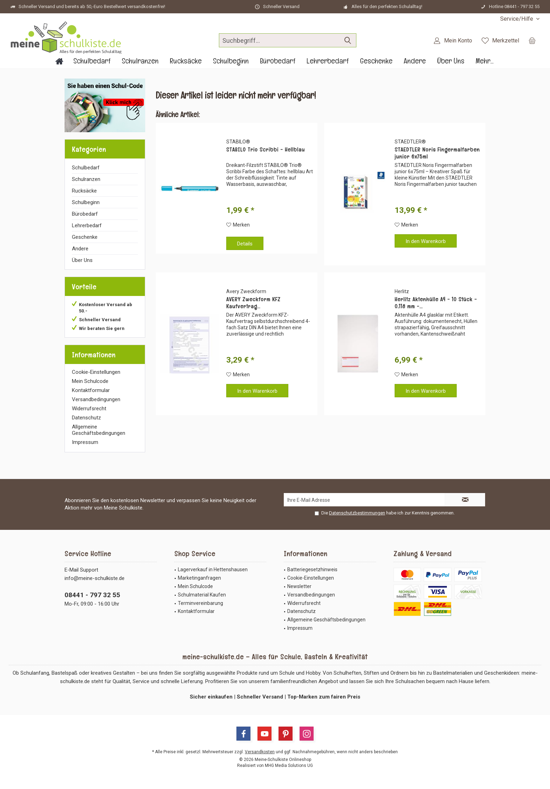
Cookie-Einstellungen (96, 372)
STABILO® (238, 141)
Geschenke (85, 237)
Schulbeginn (86, 202)
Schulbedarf (86, 167)
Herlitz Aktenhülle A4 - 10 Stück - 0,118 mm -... (436, 303)
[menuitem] (517, 18)
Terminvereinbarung (200, 603)
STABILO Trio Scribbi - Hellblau (265, 149)
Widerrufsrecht (89, 408)
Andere (80, 248)
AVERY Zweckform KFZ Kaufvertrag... (253, 303)
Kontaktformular (91, 390)
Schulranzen (86, 179)
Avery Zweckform (246, 291)
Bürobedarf (85, 214)
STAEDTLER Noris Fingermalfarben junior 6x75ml (437, 153)
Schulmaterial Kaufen (202, 595)
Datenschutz (86, 417)
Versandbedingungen (96, 399)
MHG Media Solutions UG (289, 765)
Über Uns (82, 260)
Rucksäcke (84, 191)
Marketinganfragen (199, 578)
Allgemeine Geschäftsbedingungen (98, 430)
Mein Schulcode (90, 381)
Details (245, 244)
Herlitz (402, 291)
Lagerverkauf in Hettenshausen (213, 569)
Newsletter (299, 586)
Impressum (85, 442)
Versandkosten (260, 751)
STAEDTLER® (410, 141)
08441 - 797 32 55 (92, 595)
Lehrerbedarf (87, 225)
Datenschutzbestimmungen (357, 512)
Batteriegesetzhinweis (312, 569)
